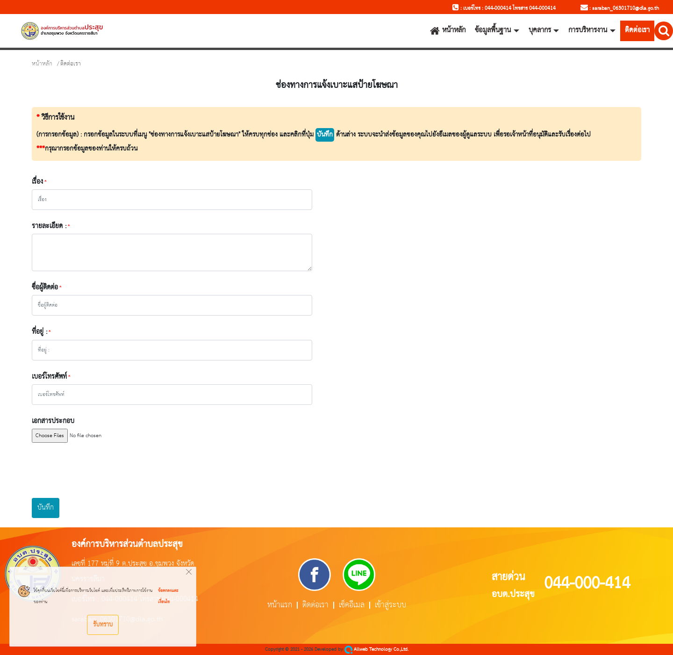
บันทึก (45, 507)
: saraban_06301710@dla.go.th (619, 8)
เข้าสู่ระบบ (390, 605)
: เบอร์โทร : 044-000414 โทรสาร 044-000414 (504, 8)
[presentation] (103, 470)
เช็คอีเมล (352, 605)
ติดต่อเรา (637, 30)
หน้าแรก (279, 605)
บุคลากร (540, 30)
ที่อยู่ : (39, 331)
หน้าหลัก (447, 30)
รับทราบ (103, 625)
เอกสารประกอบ (53, 421)
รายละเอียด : (49, 226)
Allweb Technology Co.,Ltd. (376, 649)
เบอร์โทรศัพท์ (49, 376)
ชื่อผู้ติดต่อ (45, 287)
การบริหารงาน (587, 30)
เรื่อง (37, 181)
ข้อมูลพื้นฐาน (493, 30)
